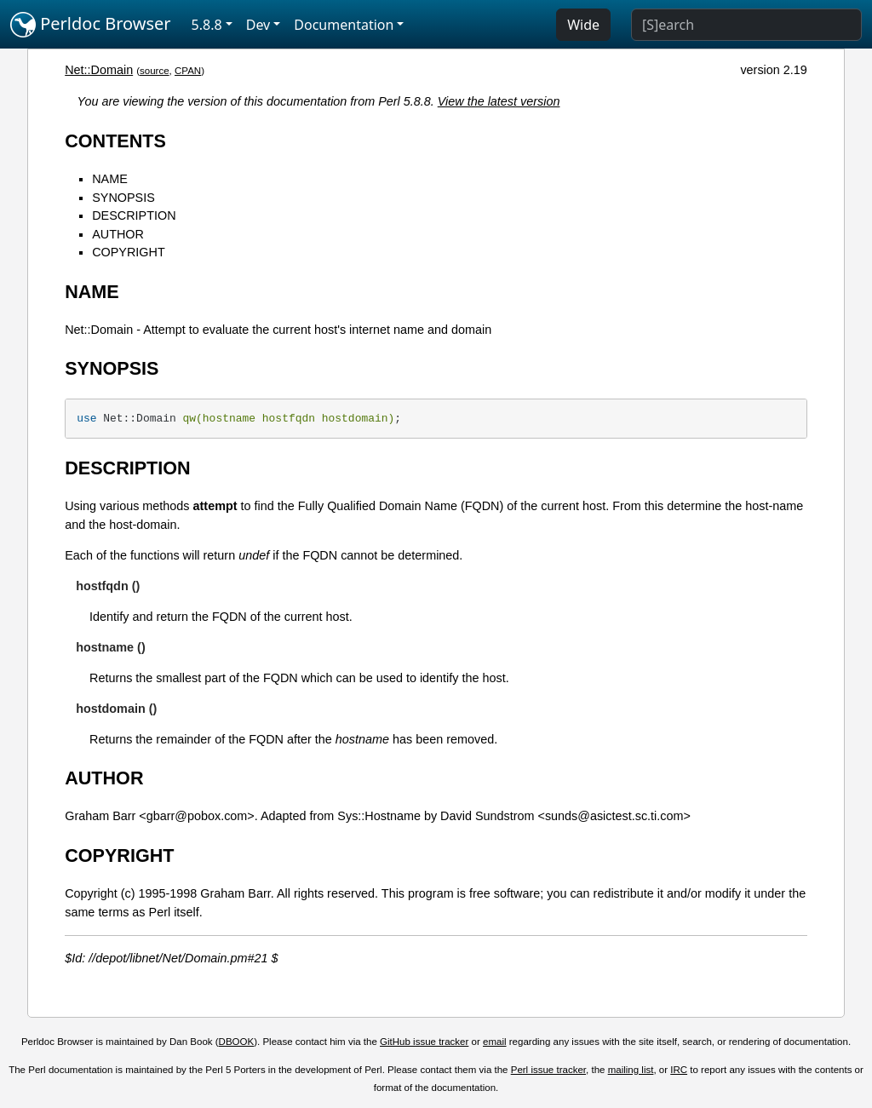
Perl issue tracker (548, 1070)
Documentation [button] (343, 24)
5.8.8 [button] (207, 24)
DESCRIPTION (133, 215)
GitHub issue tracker (424, 1041)
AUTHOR (118, 234)
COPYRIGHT (128, 252)
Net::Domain (99, 70)
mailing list (631, 1070)
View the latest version (499, 101)
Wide (583, 24)
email (495, 1041)
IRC (678, 1070)
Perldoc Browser (90, 24)
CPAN (188, 71)
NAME (110, 179)
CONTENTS (115, 141)
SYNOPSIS (123, 197)
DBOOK (237, 1041)
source (154, 71)
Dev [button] (258, 24)
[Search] (746, 25)
